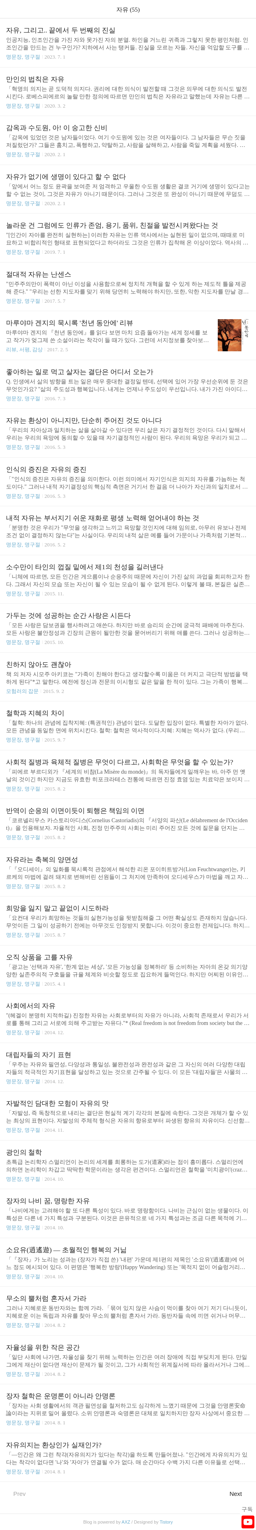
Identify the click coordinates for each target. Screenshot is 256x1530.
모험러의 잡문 (22, 691)
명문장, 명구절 (23, 57)
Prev (16, 1493)
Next (239, 1493)
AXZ (126, 1522)
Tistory (166, 1522)
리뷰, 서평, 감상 (24, 349)
